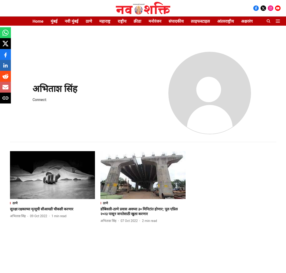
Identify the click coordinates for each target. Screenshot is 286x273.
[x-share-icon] (5, 46)
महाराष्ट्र (104, 21)
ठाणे (89, 21)
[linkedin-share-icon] (5, 68)
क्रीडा (137, 21)
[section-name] (52, 203)
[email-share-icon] (5, 89)
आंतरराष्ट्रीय (225, 21)
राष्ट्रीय (122, 21)
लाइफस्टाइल (200, 21)
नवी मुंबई (71, 21)
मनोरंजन (155, 21)
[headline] (52, 209)
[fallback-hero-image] (52, 175)
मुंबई (54, 21)
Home (37, 21)
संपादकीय (176, 21)
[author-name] (18, 216)
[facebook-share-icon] (5, 57)
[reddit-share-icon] (5, 78)
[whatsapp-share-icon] (5, 35)
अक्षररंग (247, 21)
